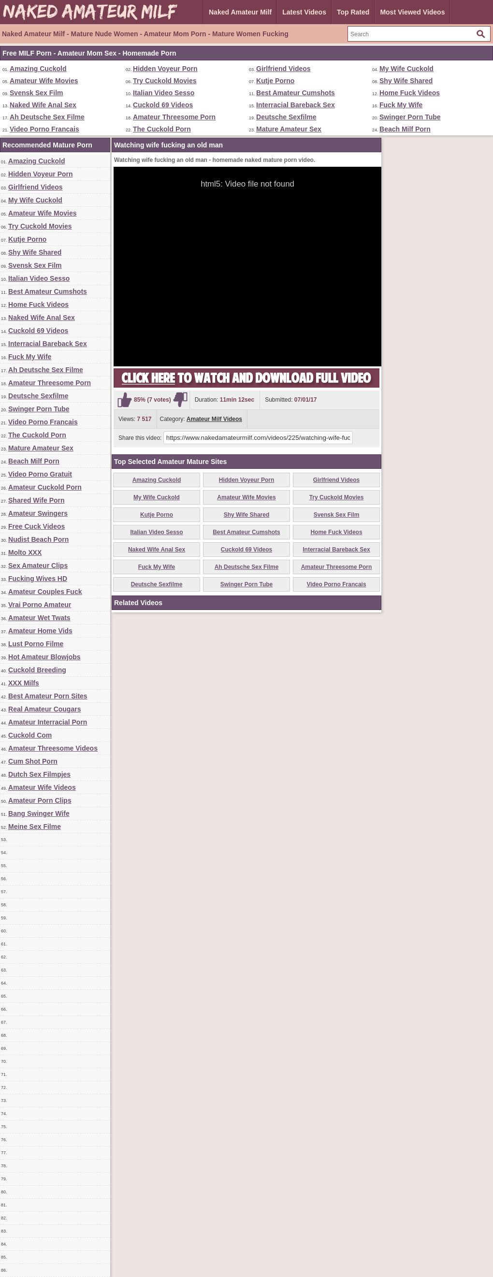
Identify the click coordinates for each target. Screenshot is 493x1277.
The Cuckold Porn (162, 129)
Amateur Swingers (38, 513)
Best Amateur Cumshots (295, 93)
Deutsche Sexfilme (286, 117)
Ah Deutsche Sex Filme (47, 117)
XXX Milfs (23, 683)
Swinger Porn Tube (410, 117)
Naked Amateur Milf (240, 12)
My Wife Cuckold (406, 69)
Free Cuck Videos (36, 526)
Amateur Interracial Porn (47, 722)
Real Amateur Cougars (44, 709)
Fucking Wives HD (37, 578)
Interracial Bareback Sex (295, 105)
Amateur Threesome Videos (53, 748)
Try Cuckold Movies (164, 81)
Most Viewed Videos (412, 12)
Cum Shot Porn (33, 761)
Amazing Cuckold (38, 69)
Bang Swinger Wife (39, 813)
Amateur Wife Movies (44, 81)
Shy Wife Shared (406, 81)
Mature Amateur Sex (288, 129)
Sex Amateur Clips (38, 565)
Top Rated (353, 12)
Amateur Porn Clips (40, 800)
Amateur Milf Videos (214, 419)
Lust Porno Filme (35, 644)
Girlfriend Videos (283, 69)
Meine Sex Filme (34, 826)
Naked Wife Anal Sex (43, 105)
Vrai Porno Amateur (39, 605)
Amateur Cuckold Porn (45, 487)
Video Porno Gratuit (40, 474)
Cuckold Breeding (37, 670)
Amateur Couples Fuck (45, 591)
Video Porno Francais (44, 129)
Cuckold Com (30, 735)
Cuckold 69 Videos (163, 105)
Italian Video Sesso (163, 93)
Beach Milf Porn (405, 129)
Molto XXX (25, 552)
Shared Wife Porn (36, 500)
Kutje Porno (275, 81)
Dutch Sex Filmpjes (39, 774)
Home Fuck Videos (409, 93)
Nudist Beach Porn (38, 539)
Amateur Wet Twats (39, 618)
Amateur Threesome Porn (174, 117)
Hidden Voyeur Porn (165, 69)
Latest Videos (304, 12)
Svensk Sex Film (36, 93)
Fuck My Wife (400, 105)
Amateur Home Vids (40, 631)
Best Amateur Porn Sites (47, 696)
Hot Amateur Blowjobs (44, 657)
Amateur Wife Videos (42, 787)
